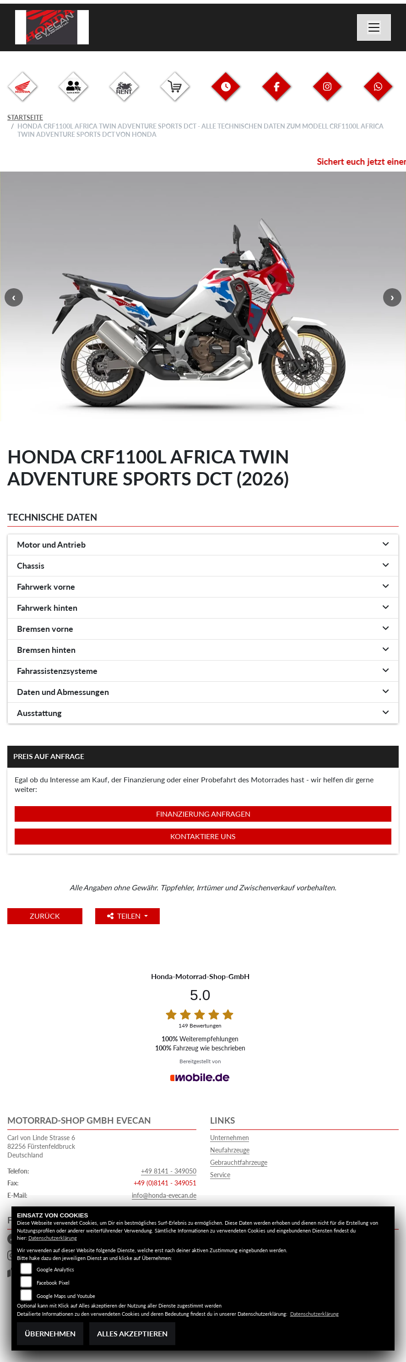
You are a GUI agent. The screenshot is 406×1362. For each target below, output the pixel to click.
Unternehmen (229, 1137)
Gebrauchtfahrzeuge (238, 1162)
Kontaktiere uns (203, 836)
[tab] (203, 544)
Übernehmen (50, 1333)
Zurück (45, 915)
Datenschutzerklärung (52, 1238)
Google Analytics (55, 1269)
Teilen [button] (125, 915)
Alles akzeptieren (132, 1333)
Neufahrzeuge (229, 1150)
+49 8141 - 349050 (168, 1171)
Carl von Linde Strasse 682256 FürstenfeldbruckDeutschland (41, 1146)
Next (392, 297)
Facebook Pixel (53, 1283)
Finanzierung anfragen (203, 813)
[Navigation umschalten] (374, 27)
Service (220, 1175)
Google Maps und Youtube (66, 1296)
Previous (14, 297)
